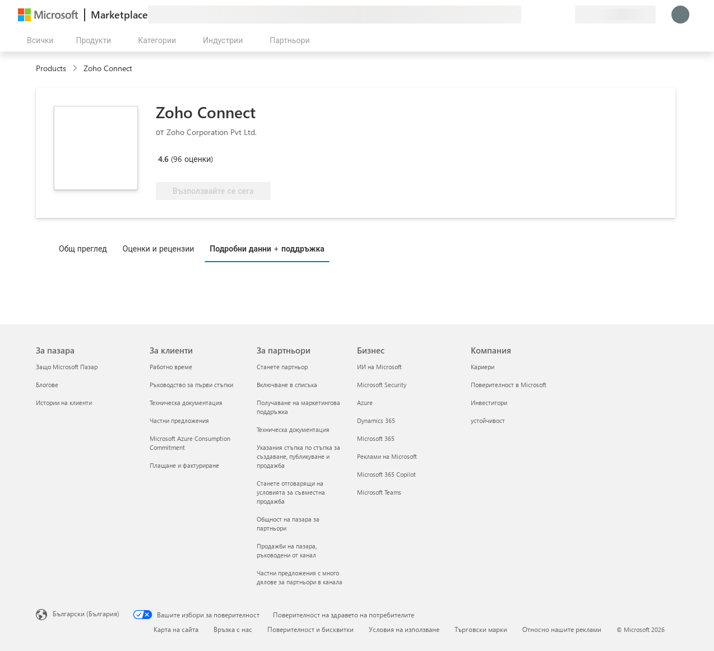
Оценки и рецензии (158, 248)
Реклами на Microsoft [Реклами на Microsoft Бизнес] (387, 456)
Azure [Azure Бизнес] (365, 402)
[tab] (86, 248)
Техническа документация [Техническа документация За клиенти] (186, 402)
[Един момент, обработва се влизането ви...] (680, 15)
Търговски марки (481, 629)
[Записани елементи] (552, 14)
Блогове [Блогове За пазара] (47, 384)
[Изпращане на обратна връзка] (525, 14)
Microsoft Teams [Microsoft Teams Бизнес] (379, 492)
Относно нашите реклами (561, 629)
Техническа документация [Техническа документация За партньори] (293, 429)
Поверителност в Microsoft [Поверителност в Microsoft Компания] (508, 384)
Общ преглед (83, 248)
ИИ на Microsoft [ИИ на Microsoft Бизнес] (379, 366)
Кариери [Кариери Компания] (482, 366)
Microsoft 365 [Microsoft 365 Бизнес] (376, 438)
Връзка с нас (233, 629)
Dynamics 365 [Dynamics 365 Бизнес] (376, 420)
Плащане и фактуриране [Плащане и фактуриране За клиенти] (184, 465)
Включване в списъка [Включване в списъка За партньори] (287, 384)
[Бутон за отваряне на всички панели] (38, 40)
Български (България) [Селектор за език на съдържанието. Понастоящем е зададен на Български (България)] (86, 613)
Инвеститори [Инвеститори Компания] (489, 402)
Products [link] (51, 68)
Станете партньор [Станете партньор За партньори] (282, 366)
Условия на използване (404, 629)
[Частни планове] (566, 14)
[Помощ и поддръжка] (539, 14)
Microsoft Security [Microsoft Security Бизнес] (381, 384)
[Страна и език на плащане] (615, 15)
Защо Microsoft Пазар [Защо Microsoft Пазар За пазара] (67, 366)
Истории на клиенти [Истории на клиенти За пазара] (64, 402)
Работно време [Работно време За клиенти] (171, 366)
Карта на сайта (176, 629)
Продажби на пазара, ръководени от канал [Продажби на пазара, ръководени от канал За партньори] (287, 550)
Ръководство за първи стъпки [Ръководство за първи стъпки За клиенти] (191, 384)
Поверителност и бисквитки (310, 629)
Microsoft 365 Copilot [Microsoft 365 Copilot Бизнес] (386, 474)
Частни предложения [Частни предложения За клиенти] (179, 420)
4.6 (163, 159)
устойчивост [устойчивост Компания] (488, 420)
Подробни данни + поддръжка (267, 248)
